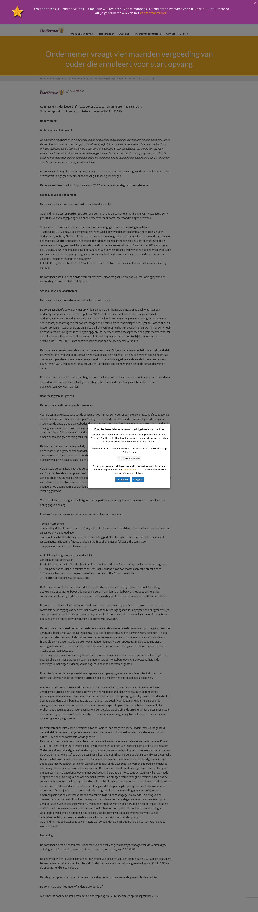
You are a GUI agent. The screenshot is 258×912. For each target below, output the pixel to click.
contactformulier (153, 13)
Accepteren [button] (123, 479)
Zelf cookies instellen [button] (129, 458)
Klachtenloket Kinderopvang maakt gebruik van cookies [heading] (129, 429)
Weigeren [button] (138, 479)
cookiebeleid (129, 469)
